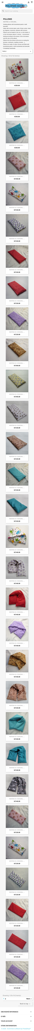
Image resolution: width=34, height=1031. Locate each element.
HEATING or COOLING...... (17, 83)
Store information (9, 1026)
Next (29, 999)
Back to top (25, 1004)
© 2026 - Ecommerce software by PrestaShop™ (16, 1029)
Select (17, 51)
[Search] (17, 11)
